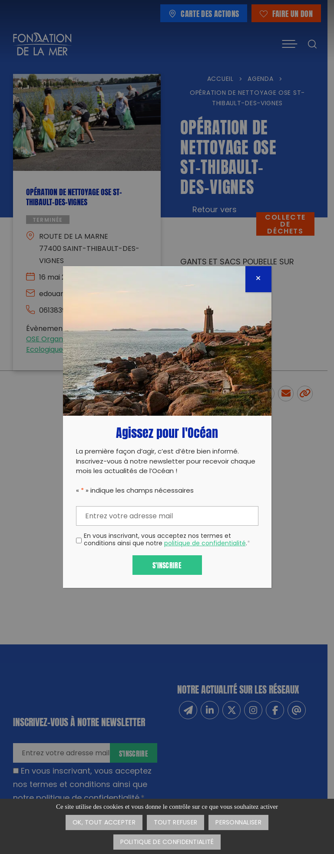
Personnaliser (238, 823)
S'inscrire (167, 564)
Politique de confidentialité (167, 842)
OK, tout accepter (104, 823)
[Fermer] (258, 279)
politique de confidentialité (205, 544)
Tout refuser (175, 823)
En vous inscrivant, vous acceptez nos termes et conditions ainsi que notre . (167, 540)
